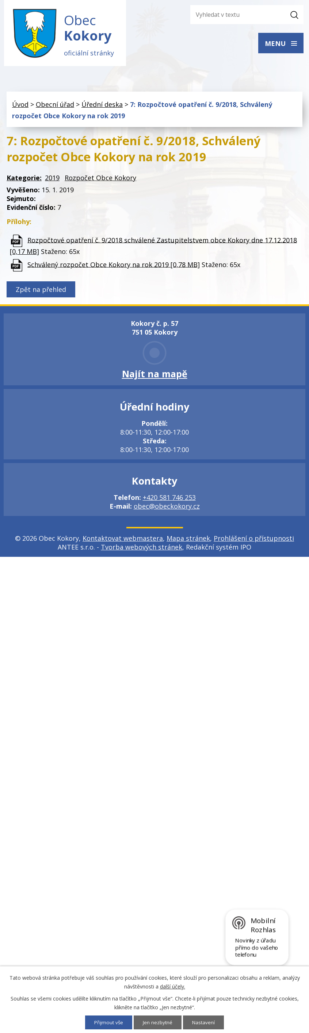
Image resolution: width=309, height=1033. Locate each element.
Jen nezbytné (158, 1022)
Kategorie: (24, 179)
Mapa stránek (188, 539)
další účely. (172, 986)
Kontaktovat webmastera (123, 539)
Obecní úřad (55, 106)
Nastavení (205, 1022)
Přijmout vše (108, 1022)
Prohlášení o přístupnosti (254, 539)
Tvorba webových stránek (141, 548)
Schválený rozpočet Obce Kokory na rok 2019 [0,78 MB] (113, 266)
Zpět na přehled (41, 290)
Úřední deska (102, 106)
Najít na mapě (154, 375)
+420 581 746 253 (169, 498)
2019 (52, 179)
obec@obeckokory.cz (167, 507)
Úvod (20, 106)
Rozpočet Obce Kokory (100, 179)
